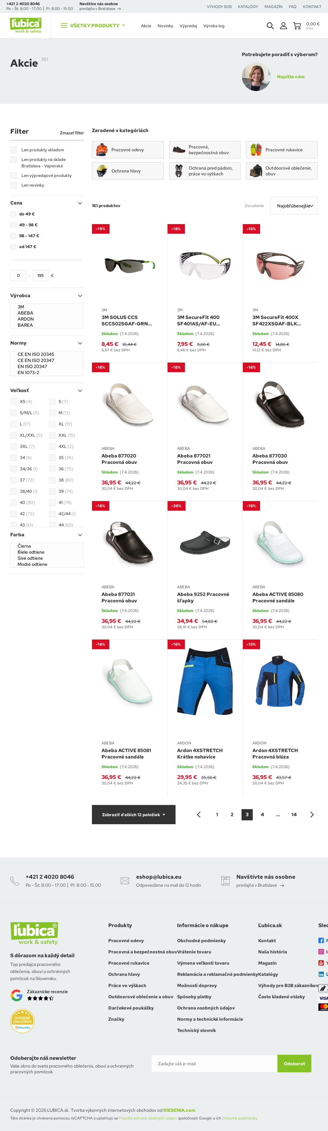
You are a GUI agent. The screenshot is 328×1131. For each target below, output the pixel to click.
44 (66, 525)
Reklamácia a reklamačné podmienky (217, 974)
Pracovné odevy (126, 940)
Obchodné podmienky (201, 940)
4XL (66, 446)
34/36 (28, 469)
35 (66, 458)
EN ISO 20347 (47, 367)
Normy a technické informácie (210, 1019)
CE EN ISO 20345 (47, 354)
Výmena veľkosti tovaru (203, 963)
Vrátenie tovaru (194, 952)
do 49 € (27, 214)
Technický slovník (196, 1030)
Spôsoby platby (194, 997)
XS (26, 401)
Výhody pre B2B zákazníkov (288, 985)
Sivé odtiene (47, 558)
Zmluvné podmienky (239, 1118)
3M (47, 307)
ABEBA (47, 313)
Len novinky (32, 185)
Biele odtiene (47, 552)
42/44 (67, 514)
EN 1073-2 (47, 373)
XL (65, 424)
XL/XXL (31, 435)
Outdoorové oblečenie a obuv (140, 997)
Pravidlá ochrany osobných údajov (148, 1118)
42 (27, 514)
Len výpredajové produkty (46, 175)
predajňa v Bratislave (100, 8)
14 (294, 814)
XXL (67, 435)
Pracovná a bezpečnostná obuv (142, 952)
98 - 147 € (29, 236)
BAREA (47, 325)
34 (26, 458)
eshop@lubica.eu (159, 876)
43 (26, 525)
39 (66, 491)
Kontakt (267, 940)
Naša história (272, 952)
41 (65, 502)
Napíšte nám (291, 77)
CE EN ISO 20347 (47, 360)
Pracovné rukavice (128, 963)
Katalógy (268, 974)
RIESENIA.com (179, 1110)
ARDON (47, 319)
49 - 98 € (28, 225)
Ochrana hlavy (124, 974)
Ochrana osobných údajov (206, 1008)
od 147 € (28, 246)
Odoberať (294, 1064)
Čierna (47, 546)
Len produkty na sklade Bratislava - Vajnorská (43, 163)
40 (27, 502)
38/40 (28, 491)
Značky (116, 1019)
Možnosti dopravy (197, 985)
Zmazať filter (72, 133)
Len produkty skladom (42, 150)
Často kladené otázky (281, 997)
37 (27, 480)
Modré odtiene (47, 564)
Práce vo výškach (127, 985)
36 (66, 469)
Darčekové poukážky (131, 1008)
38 (66, 480)
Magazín (267, 963)
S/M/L (29, 413)
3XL (27, 446)
